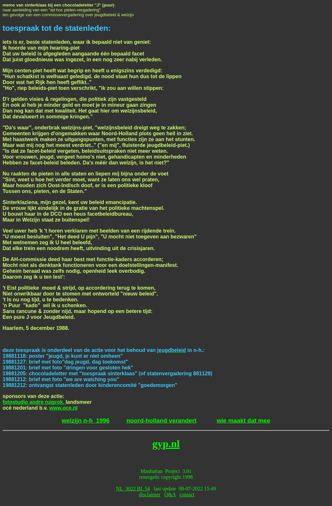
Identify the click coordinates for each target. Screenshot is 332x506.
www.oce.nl (63, 408)
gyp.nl (166, 444)
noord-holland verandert (161, 420)
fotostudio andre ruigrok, (34, 402)
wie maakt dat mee (243, 420)
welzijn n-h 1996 (86, 420)
